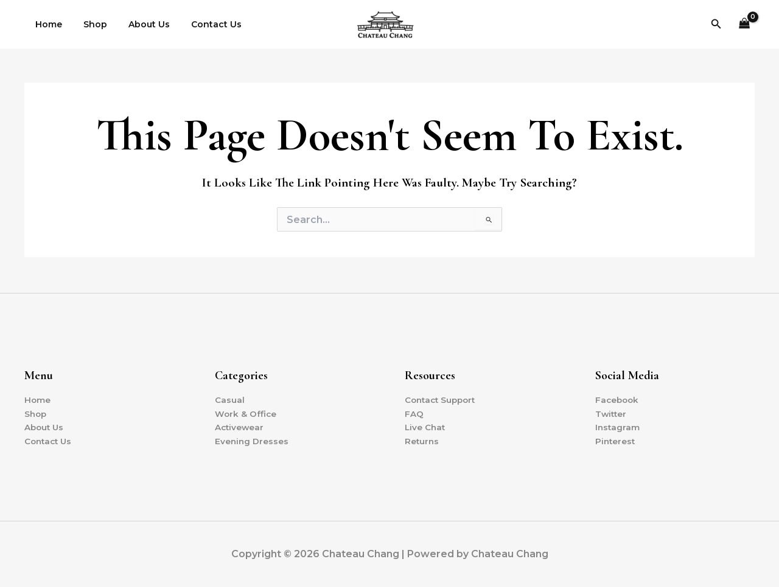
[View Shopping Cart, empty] (745, 25)
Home (46, 24)
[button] (716, 24)
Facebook (618, 398)
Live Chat (426, 426)
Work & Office (246, 412)
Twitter (611, 412)
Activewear (240, 426)
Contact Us (201, 24)
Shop (88, 24)
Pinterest (616, 440)
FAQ (414, 412)
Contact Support (442, 398)
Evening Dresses (252, 440)
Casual (230, 398)
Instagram (618, 426)
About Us (138, 24)
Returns (422, 440)
